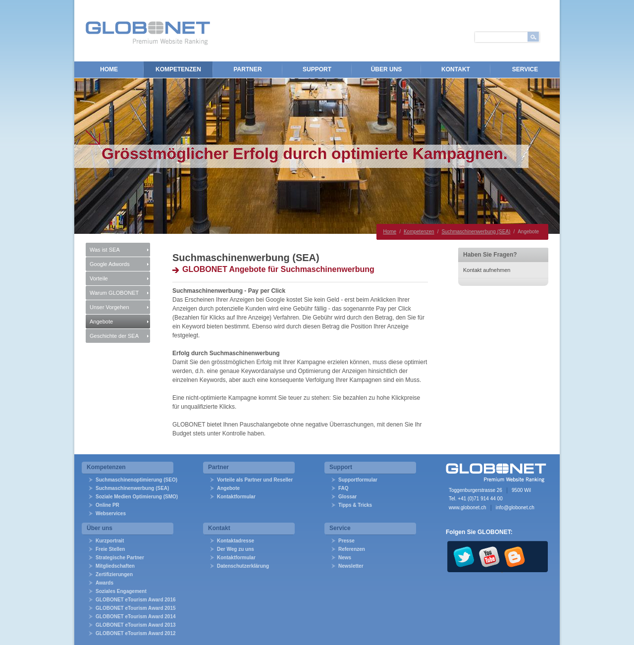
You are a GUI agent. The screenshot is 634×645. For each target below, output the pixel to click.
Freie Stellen (110, 549)
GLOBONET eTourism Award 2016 (136, 599)
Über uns (386, 69)
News (344, 557)
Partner (247, 69)
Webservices (111, 513)
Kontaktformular (236, 496)
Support (317, 69)
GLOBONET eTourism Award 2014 (136, 616)
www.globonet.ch (467, 507)
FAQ (343, 488)
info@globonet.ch (515, 507)
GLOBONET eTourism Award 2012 (136, 633)
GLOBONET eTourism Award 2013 (136, 625)
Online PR (107, 505)
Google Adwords (110, 264)
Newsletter (351, 566)
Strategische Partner (120, 557)
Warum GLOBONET (114, 293)
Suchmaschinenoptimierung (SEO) (136, 480)
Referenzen (351, 549)
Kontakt (455, 69)
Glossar (347, 496)
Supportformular (357, 480)
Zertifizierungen (114, 574)
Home (109, 69)
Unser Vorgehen (109, 307)
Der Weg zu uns (235, 549)
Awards (104, 583)
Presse (346, 540)
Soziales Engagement (121, 591)
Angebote (101, 321)
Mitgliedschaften (115, 566)
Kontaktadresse (235, 540)
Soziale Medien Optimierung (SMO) (137, 496)
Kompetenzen (178, 69)
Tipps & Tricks (355, 505)
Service (525, 69)
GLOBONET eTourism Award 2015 (136, 608)
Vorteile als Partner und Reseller (255, 480)
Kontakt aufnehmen (486, 270)
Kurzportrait (110, 540)
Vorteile (99, 278)
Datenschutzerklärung (243, 566)
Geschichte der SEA (114, 336)
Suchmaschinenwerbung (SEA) (475, 231)
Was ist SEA (105, 250)
